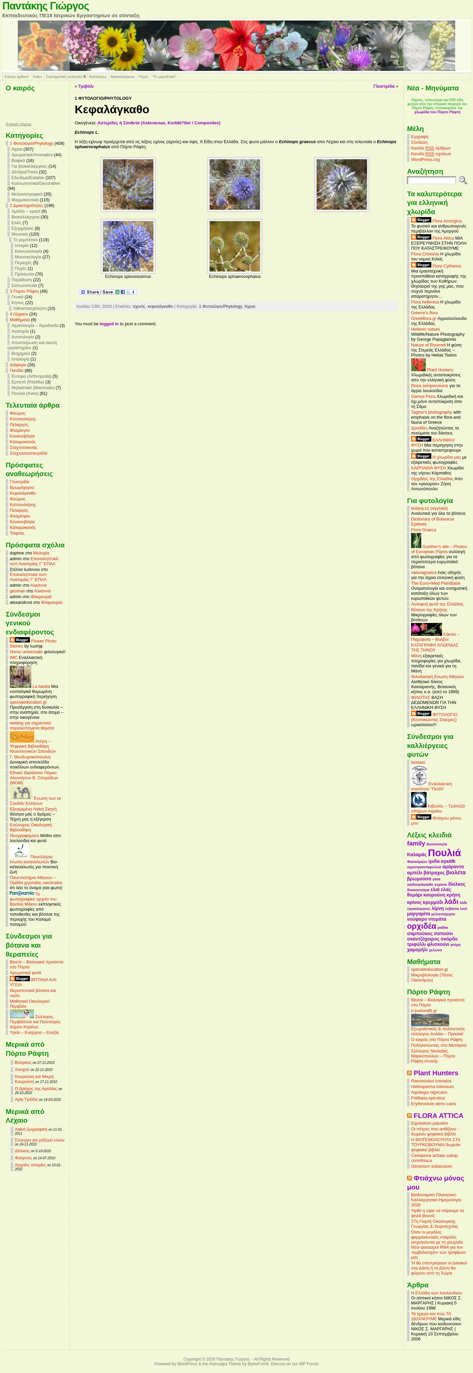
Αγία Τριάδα (26, 1099)
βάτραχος (434, 872)
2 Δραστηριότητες (26, 205)
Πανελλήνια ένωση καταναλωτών (31, 859)
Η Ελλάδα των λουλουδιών (436, 1292)
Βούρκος (23, 1062)
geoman (17, 590)
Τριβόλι (86, 86)
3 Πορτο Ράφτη (24, 291)
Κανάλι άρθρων (431, 148)
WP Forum (309, 1364)
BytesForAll (258, 1364)
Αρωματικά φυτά (25, 972)
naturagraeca (423, 572)
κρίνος (414, 902)
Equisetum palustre (429, 1123)
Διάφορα (18, 364)
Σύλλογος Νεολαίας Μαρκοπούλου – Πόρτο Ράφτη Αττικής (433, 1056)
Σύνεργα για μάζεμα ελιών (40, 1139)
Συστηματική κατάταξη (64, 77)
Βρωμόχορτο (22, 487)
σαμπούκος (420, 933)
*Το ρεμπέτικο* (164, 77)
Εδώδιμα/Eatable (27, 177)
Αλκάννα (38, 585)
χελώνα (435, 950)
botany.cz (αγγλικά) (429, 508)
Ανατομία (20, 331)
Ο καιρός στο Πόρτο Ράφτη (437, 1039)
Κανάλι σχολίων (431, 154)
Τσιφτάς (17, 533)
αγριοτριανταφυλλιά (424, 867)
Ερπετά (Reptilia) (27, 381)
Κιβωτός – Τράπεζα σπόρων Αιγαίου (438, 808)
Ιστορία (22, 245)
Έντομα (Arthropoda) (31, 376)
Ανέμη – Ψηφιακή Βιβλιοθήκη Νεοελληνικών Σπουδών (33, 746)
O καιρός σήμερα (18, 124)
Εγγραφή (419, 136)
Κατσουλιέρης (23, 418)
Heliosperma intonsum (432, 1086)
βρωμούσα (419, 878)
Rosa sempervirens (429, 385)
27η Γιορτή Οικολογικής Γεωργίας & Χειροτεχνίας (434, 1224)
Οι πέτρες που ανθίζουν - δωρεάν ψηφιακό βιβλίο (435, 1131)
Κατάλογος (98, 77)
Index (37, 77)
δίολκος (456, 884)
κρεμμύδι (433, 902)
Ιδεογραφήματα (24, 835)
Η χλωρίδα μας (436, 457)
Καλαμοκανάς (23, 441)
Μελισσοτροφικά (27, 194)
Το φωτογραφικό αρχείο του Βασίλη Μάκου (33, 899)
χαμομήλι (417, 949)
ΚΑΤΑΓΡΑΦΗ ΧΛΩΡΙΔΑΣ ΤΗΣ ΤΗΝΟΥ (435, 647)
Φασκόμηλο (417, 862)
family (416, 843)
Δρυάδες (419, 427)
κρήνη (453, 895)
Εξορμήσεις (22, 228)
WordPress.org (425, 159)
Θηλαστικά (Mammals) (32, 387)
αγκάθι (448, 861)
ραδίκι (443, 927)
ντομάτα (437, 919)
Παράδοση (21, 279)
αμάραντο (453, 866)
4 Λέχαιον (19, 314)
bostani (418, 762)
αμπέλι (414, 872)
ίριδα (434, 861)
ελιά (435, 889)
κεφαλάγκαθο (160, 306)
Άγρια (16, 149)
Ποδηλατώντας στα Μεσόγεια (439, 1045)
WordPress (187, 1364)
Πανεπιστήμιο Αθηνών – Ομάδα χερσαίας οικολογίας (36, 880)
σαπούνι (443, 933)
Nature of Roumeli (428, 344)
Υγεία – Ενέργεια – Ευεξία (34, 1032)
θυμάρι (414, 895)
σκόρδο (449, 939)
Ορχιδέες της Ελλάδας (432, 478)
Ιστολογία (20, 359)
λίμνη (438, 908)
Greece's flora (424, 312)
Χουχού (22, 1069)
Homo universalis (26, 651)
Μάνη (416, 655)
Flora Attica (432, 238)
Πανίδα (16, 370)
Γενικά (17, 296)
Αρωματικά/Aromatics (32, 154)
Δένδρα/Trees (24, 171)
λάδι (451, 901)
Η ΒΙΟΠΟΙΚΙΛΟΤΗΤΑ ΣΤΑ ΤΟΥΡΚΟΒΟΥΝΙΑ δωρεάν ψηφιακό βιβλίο (436, 1144)
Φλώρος (18, 413)
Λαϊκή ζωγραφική (31, 1129)
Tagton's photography (431, 412)
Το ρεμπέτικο (25, 239)
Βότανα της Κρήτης (429, 609)
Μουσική (19, 234)
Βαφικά (18, 160)
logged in (109, 323)
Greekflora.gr (423, 318)
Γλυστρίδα (19, 481)
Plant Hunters (432, 369)
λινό (463, 909)
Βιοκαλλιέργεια (123, 77)
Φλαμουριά (41, 596)
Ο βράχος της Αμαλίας (36, 1088)
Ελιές (16, 222)
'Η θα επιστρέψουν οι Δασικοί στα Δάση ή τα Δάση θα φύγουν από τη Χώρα (439, 1268)
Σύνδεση (419, 142)
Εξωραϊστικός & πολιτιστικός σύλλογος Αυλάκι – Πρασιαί (438, 1029)
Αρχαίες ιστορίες (30, 1164)
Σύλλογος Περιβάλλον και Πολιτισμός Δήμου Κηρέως (35, 1021)
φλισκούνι (438, 944)
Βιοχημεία (20, 353)
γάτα (436, 879)
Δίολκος (22, 1150)
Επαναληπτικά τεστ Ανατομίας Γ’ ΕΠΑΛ (34, 561)
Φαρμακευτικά (24, 199)
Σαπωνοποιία (24, 285)
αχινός (139, 306)
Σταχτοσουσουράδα (28, 453)
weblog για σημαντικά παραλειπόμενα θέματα (32, 725)
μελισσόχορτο (443, 914)
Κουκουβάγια (22, 436)
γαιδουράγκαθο (420, 884)
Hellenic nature (425, 329)
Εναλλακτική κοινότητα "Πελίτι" (431, 786)
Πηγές (143, 77)
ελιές (446, 889)
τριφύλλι (416, 944)
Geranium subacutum (431, 1166)
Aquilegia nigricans (429, 1092)
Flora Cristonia (425, 253)
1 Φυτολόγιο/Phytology (31, 143)
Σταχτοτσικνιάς (24, 447)
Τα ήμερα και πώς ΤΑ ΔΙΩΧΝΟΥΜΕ (431, 1316)
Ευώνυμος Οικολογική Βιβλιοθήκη (31, 827)
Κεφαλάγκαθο (23, 493)
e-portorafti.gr (424, 1010)
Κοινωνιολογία (28, 251)
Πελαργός (19, 424)
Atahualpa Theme (225, 1364)
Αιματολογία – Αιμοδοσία (35, 325)
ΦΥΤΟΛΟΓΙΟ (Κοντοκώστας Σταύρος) (434, 717)
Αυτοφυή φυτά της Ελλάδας (437, 604)
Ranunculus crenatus (431, 1080)
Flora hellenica (425, 301)
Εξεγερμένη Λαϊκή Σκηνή (33, 809)
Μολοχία (41, 552)
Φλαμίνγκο (20, 430)
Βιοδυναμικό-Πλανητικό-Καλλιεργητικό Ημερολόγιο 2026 (436, 1199)
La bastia (30, 686)
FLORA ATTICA (439, 1115)
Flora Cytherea (436, 265)
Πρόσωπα (24, 274)
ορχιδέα (421, 926)
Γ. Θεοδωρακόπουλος (30, 756)
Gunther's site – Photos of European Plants (439, 549)
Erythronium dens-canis (433, 1103)
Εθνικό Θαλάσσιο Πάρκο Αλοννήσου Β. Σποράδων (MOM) (34, 777)
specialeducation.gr (28, 702)
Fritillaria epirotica (428, 1097)
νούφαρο (417, 919)
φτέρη (455, 945)
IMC (13, 657)
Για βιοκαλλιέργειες (29, 166)
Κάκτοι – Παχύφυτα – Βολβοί (435, 637)
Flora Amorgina (436, 220)
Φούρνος (23, 1157)
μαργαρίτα (418, 913)
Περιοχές (23, 262)
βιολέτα (456, 872)
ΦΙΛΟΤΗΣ (420, 697)
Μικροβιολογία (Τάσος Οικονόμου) (432, 977)
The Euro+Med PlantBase (436, 583)
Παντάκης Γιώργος (45, 6)
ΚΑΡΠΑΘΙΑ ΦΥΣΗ (428, 467)
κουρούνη (434, 895)
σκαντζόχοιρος (423, 939)
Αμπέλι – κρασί (25, 211)
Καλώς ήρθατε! (17, 77)
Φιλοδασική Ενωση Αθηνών (437, 676)
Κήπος (17, 302)
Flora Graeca (423, 529)
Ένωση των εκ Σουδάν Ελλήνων (35, 801)
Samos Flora (423, 396)
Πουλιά (444, 852)
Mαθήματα (20, 319)
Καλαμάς (417, 854)
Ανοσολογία (22, 336)
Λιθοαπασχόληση (29, 308)
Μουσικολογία (28, 256)
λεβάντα (452, 909)
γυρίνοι (441, 884)
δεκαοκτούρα (418, 890)
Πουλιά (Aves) (24, 393)
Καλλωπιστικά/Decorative (35, 183)
